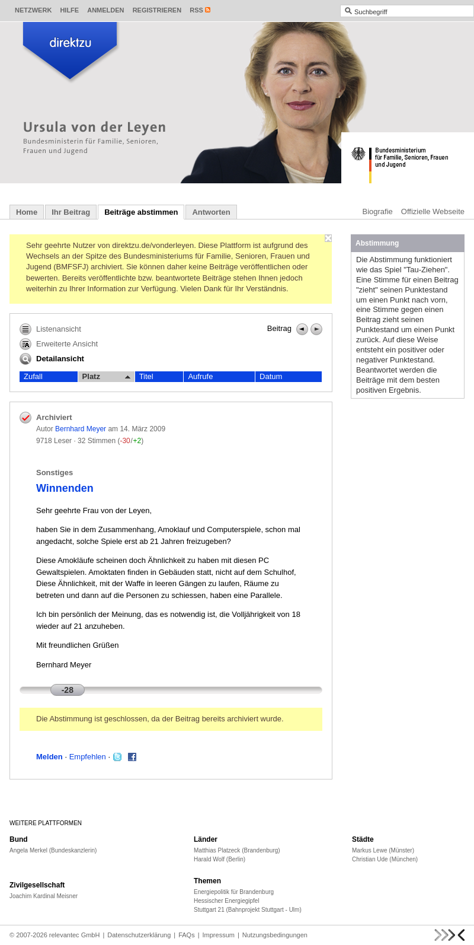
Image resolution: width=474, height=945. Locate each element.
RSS (196, 10)
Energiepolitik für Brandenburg (234, 892)
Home (26, 212)
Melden (49, 756)
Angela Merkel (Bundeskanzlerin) (53, 850)
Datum (271, 376)
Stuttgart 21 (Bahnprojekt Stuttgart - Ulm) (248, 909)
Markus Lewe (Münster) (383, 850)
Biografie (378, 211)
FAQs (186, 934)
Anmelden (105, 10)
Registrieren (157, 10)
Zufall (33, 376)
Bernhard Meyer (80, 429)
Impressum (219, 934)
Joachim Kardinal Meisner (43, 896)
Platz (106, 376)
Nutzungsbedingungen (275, 934)
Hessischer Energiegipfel (227, 901)
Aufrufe (200, 376)
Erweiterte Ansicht (59, 344)
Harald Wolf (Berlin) (219, 859)
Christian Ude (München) (385, 859)
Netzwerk (33, 10)
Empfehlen (87, 756)
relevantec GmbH (74, 934)
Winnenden (65, 488)
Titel (146, 376)
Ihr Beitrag (71, 212)
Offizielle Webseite (433, 211)
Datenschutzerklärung (139, 934)
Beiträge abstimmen (141, 212)
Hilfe (69, 10)
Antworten (211, 212)
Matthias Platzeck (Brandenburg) (237, 850)
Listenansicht (50, 329)
